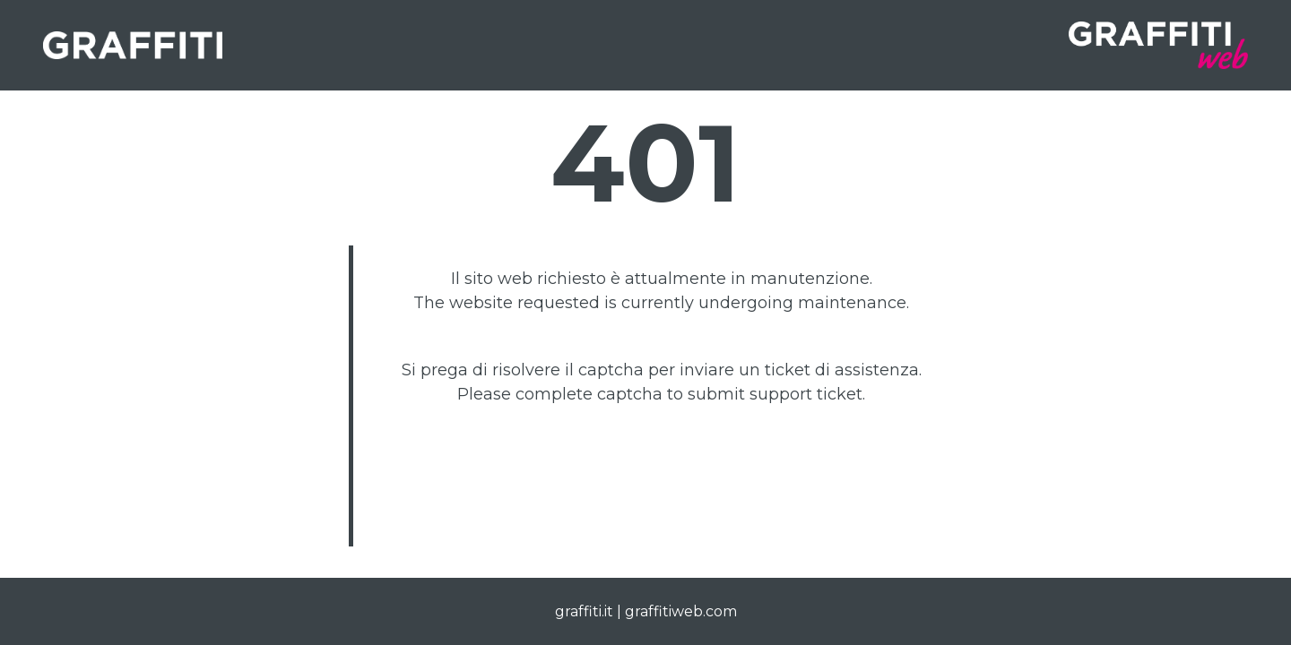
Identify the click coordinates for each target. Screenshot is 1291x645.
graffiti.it (584, 611)
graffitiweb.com (681, 611)
